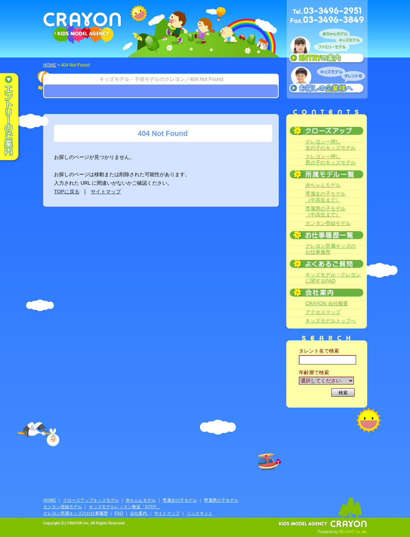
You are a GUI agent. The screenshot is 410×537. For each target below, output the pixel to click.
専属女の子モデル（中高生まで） (325, 197)
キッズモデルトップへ (330, 320)
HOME (49, 65)
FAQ (119, 513)
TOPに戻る (66, 191)
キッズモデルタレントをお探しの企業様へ (327, 80)
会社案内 (139, 513)
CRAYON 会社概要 (326, 303)
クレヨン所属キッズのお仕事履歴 (330, 249)
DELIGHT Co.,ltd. (353, 532)
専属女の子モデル (180, 500)
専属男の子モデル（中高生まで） (325, 211)
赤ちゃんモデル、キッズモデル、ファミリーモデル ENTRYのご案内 (327, 47)
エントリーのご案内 (14, 117)
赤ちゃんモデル (323, 185)
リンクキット (200, 513)
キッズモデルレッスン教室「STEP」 (124, 506)
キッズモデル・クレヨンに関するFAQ (333, 278)
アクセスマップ (323, 312)
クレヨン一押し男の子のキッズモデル (330, 159)
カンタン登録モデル (328, 223)
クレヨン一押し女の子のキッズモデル (330, 145)
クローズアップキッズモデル (91, 500)
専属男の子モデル (221, 500)
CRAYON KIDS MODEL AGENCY (82, 28)
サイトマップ (106, 191)
